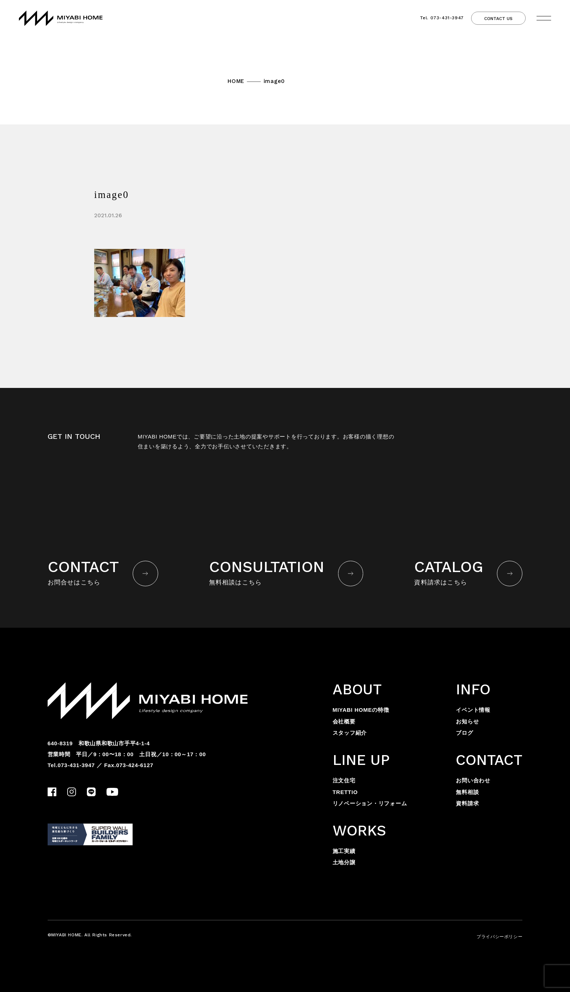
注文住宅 (344, 780)
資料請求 (467, 803)
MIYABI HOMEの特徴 (361, 710)
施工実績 (344, 851)
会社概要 (344, 721)
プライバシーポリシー (499, 936)
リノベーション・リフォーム (370, 803)
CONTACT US (498, 18)
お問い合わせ (473, 780)
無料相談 (467, 792)
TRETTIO (345, 792)
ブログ (464, 733)
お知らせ (467, 721)
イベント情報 (473, 710)
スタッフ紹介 (350, 733)
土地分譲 (344, 862)
